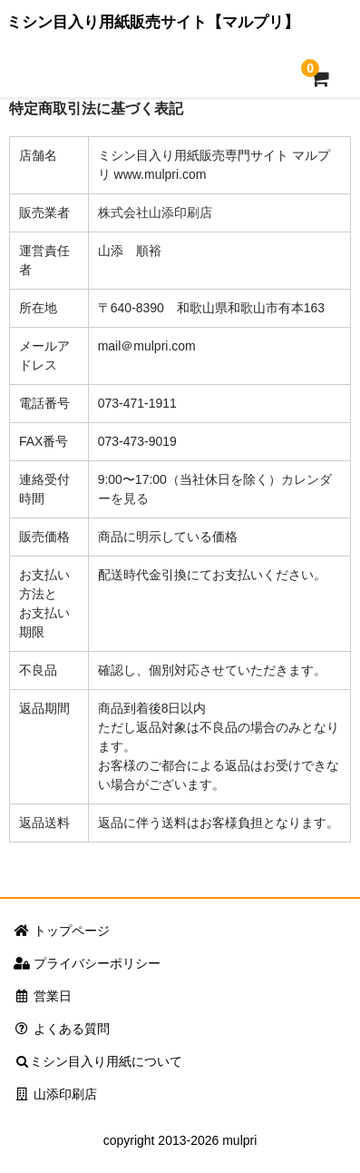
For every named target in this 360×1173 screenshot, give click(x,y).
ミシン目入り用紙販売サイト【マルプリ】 (152, 22)
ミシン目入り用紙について (98, 1061)
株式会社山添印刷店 (155, 212)
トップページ (62, 930)
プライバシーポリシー (87, 963)
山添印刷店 (55, 1094)
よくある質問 (62, 1028)
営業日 (43, 996)
